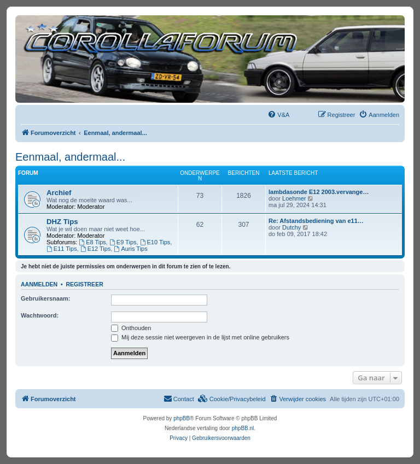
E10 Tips (155, 242)
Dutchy (291, 227)
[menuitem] (278, 114)
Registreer (84, 284)
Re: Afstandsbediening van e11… (316, 221)
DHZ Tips (62, 222)
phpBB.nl (243, 428)
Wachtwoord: (40, 315)
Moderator (90, 206)
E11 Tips (61, 248)
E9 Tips (123, 242)
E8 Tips (92, 242)
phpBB (181, 418)
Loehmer (294, 198)
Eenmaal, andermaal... (70, 157)
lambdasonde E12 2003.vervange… (319, 192)
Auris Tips (131, 248)
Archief (58, 193)
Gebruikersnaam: (45, 298)
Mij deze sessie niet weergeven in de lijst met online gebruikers (200, 337)
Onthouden (131, 328)
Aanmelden (39, 284)
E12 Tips (95, 248)
